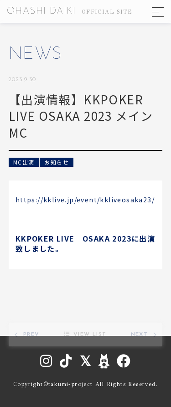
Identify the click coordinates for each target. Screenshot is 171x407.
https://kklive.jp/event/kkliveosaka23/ (85, 199)
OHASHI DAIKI (69, 11)
